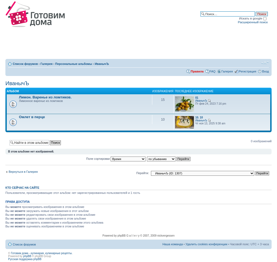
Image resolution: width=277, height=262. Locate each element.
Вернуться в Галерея (23, 171)
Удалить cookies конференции (206, 244)
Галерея (46, 63)
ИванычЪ (102, 63)
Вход (265, 71)
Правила (197, 71)
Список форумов (25, 63)
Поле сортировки (116, 158)
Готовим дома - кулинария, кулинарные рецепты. (41, 253)
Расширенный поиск (253, 22)
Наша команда (172, 244)
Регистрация (247, 71)
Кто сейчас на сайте (22, 187)
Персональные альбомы (73, 63)
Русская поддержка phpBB (24, 259)
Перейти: (142, 173)
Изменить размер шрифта (265, 62)
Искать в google (252, 18)
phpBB (27, 256)
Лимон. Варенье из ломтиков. (45, 97)
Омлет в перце (32, 117)
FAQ (213, 71)
